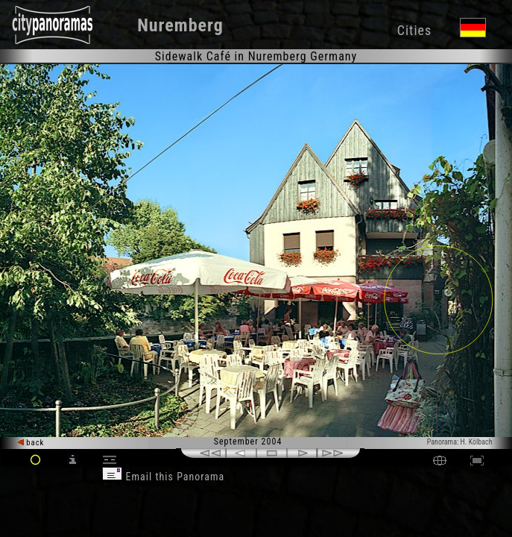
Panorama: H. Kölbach (460, 442)
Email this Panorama (163, 477)
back (31, 443)
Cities (414, 30)
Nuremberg (180, 25)
